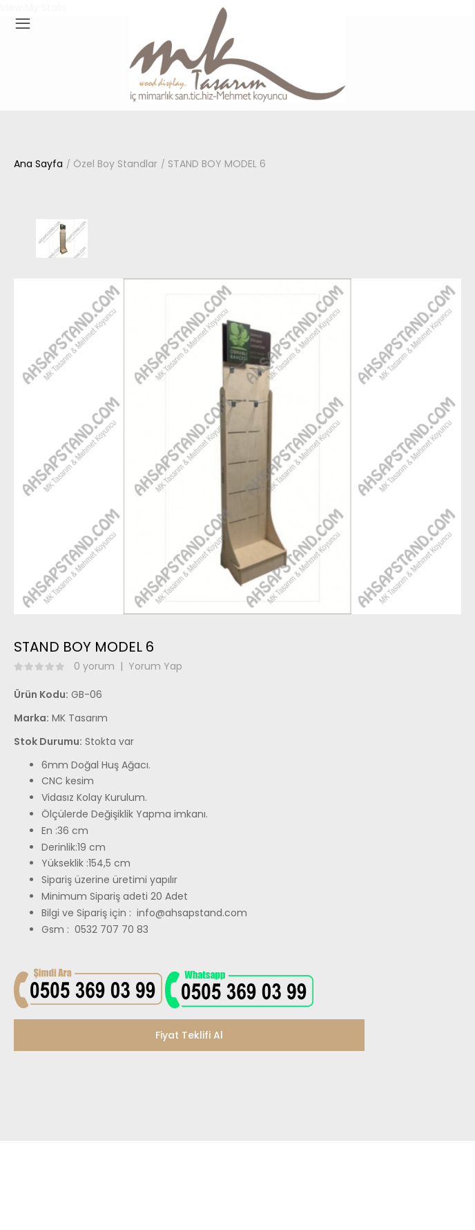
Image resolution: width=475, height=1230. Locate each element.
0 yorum (94, 666)
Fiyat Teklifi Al (189, 1035)
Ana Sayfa (38, 164)
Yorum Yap (155, 666)
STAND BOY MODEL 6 (217, 164)
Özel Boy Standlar (115, 164)
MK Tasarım (80, 718)
